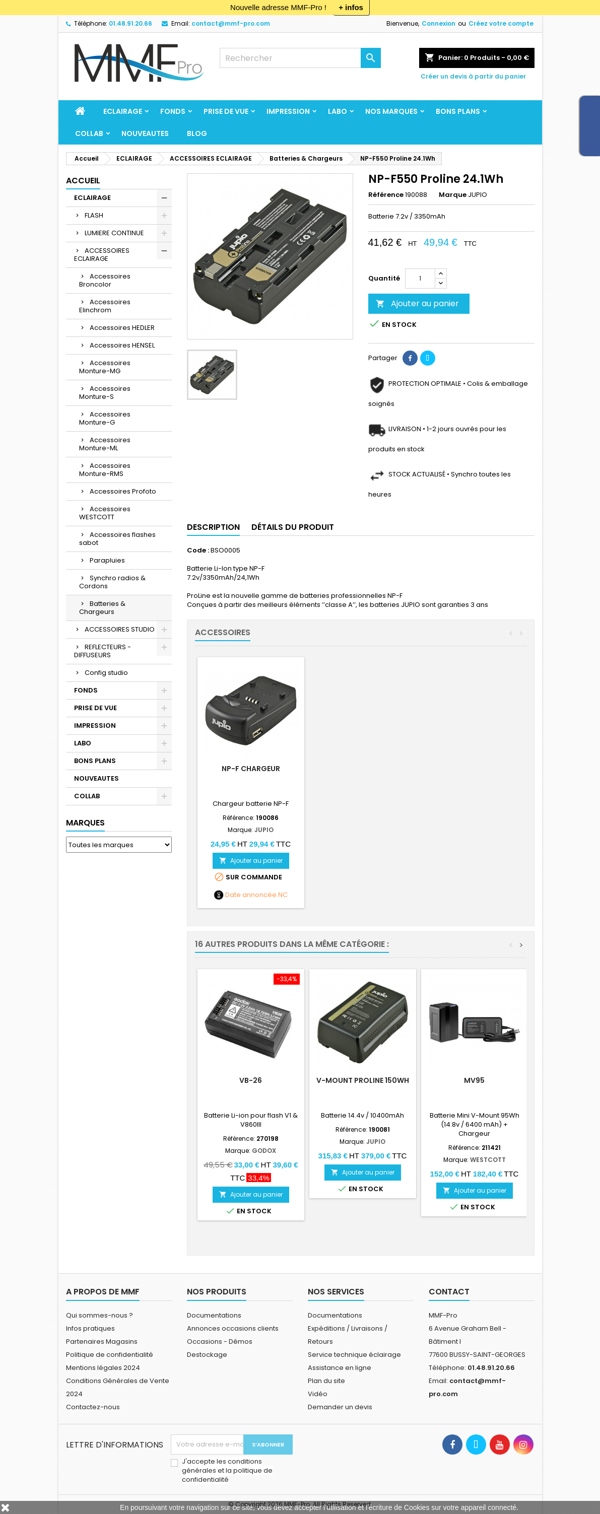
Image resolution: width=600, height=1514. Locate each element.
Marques (85, 823)
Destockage (207, 1354)
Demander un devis (340, 1407)
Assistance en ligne (339, 1367)
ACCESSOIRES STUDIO (120, 629)
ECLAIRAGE (122, 111)
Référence (386, 194)
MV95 (474, 1080)
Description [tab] (213, 527)
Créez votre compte (501, 23)
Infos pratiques (90, 1328)
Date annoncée (251, 895)
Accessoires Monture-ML (104, 444)
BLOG (197, 133)
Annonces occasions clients (233, 1328)
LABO (337, 111)
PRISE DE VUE (226, 111)
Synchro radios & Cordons (112, 582)
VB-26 (250, 1080)
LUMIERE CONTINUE (114, 233)
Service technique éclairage (354, 1354)
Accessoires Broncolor (104, 280)
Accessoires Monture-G (104, 418)
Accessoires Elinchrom (104, 306)
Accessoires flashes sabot (117, 538)
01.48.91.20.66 (130, 23)
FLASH (94, 215)
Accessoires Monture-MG (104, 367)
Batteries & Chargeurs (102, 607)
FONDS (172, 111)
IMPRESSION (288, 111)
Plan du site (326, 1381)
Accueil (83, 180)
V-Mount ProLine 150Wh (362, 1080)
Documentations (214, 1315)
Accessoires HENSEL (122, 345)
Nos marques (391, 111)
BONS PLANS (458, 111)
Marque (452, 194)
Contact (449, 1291)
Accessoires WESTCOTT (104, 513)
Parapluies (107, 560)
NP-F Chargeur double (251, 769)
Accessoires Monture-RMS (104, 469)
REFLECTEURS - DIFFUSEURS (102, 651)
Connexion (438, 23)
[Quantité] (420, 278)
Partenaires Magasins (102, 1341)
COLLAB (89, 133)
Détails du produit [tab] (292, 527)
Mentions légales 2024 (103, 1367)
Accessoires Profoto (123, 491)
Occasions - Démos (219, 1341)
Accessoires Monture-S (104, 392)
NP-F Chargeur (363, 769)
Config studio (106, 672)
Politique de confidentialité (109, 1354)
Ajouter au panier (417, 303)
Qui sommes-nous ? (99, 1315)
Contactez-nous (93, 1407)
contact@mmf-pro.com (230, 23)
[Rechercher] (300, 58)
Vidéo (317, 1394)
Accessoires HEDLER (122, 327)
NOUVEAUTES (145, 133)
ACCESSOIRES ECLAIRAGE (101, 254)
